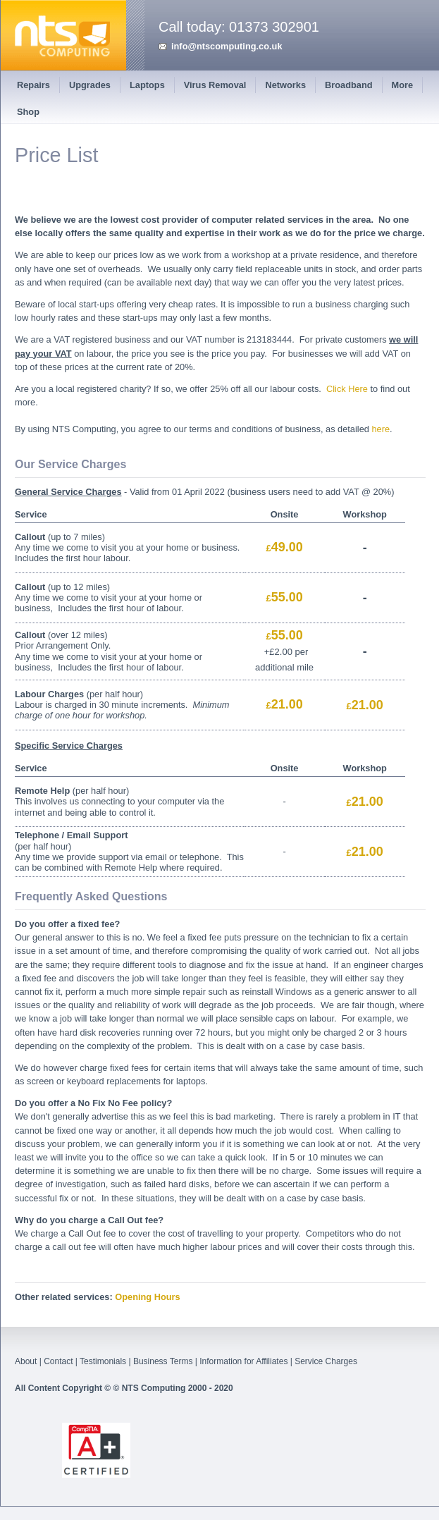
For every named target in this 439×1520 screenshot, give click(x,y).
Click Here (347, 389)
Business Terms (162, 1361)
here (380, 429)
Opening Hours (147, 1297)
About (26, 1361)
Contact (58, 1361)
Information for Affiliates (243, 1361)
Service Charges (326, 1361)
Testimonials (103, 1361)
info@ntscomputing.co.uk (227, 46)
